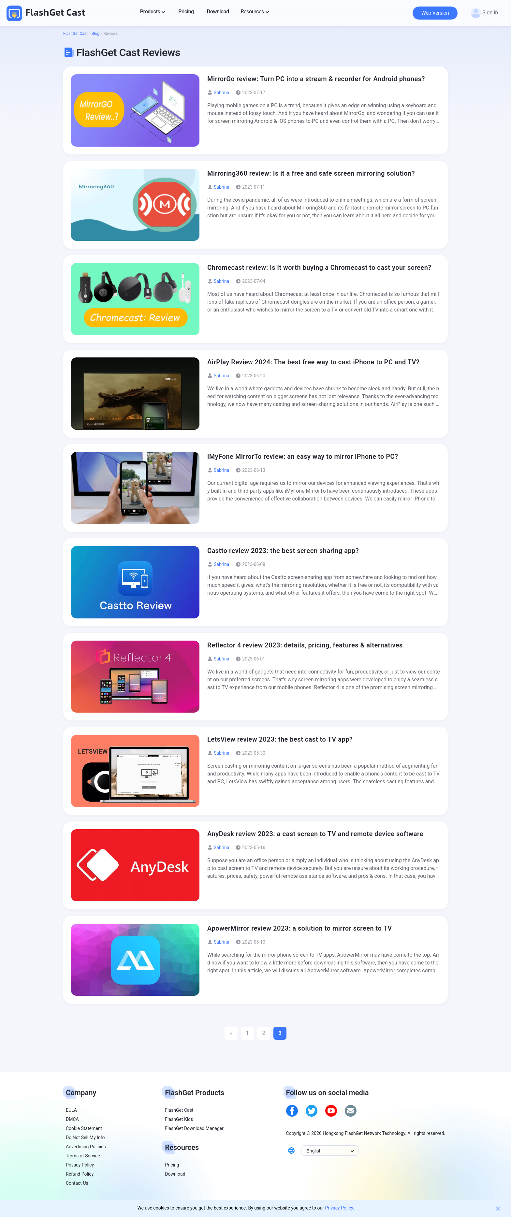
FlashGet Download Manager (194, 1128)
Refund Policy (80, 1174)
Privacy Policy (80, 1164)
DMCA (72, 1119)
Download (175, 1174)
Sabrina (221, 92)
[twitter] (311, 1111)
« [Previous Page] (231, 1033)
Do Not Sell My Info (85, 1137)
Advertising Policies (86, 1146)
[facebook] (292, 1111)
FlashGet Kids (179, 1119)
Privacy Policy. (339, 1207)
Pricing (172, 1164)
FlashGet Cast (46, 13)
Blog (95, 33)
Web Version (435, 13)
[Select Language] (329, 1150)
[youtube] (331, 1111)
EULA (71, 1110)
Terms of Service (83, 1155)
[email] (351, 1111)
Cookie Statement (84, 1128)
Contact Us (77, 1183)
